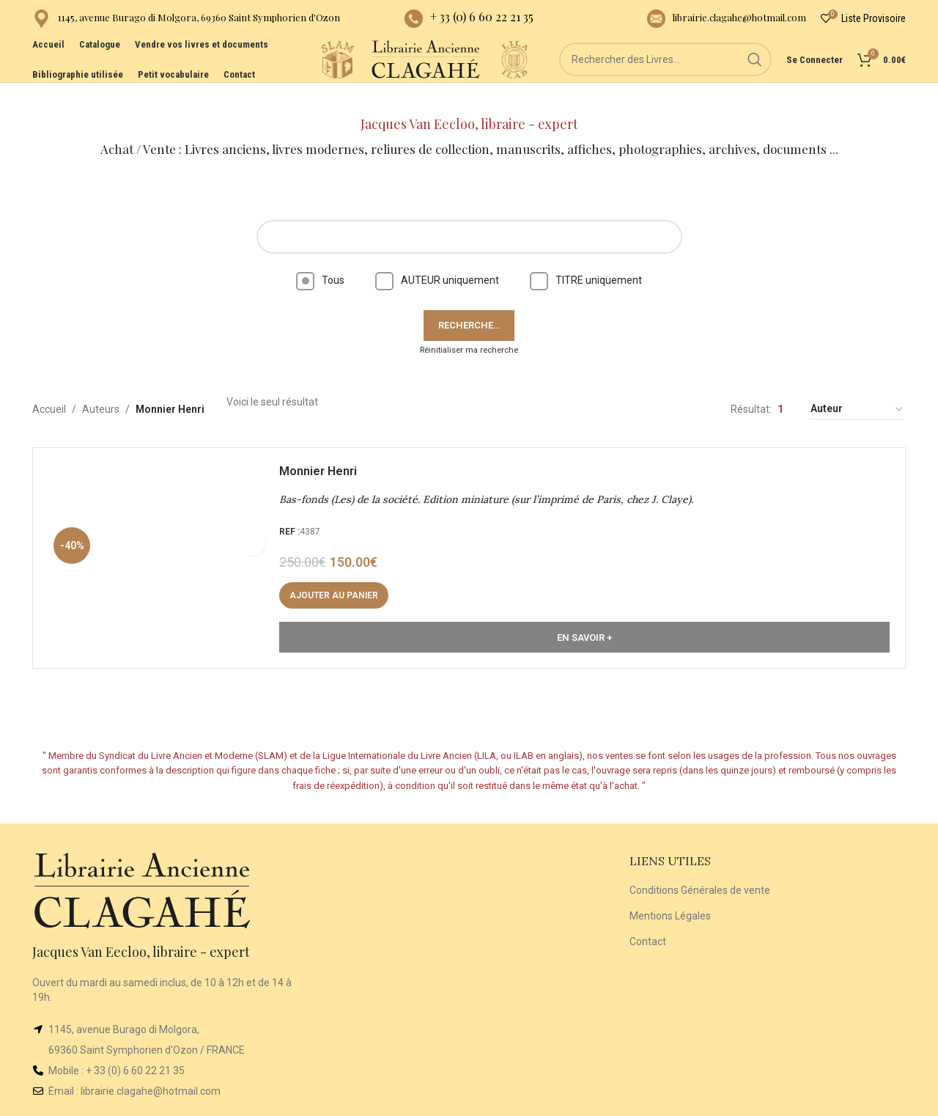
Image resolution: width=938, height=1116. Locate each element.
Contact (647, 916)
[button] (340, 578)
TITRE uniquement (586, 255)
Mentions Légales (670, 891)
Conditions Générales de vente (699, 866)
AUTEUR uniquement (437, 255)
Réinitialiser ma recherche (469, 325)
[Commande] (857, 385)
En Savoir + (584, 619)
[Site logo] (262, 80)
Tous (320, 255)
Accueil (49, 385)
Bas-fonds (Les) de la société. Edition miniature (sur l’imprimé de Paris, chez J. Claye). (493, 481)
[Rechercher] (665, 81)
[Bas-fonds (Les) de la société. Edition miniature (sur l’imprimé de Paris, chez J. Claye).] (165, 540)
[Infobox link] (186, 22)
